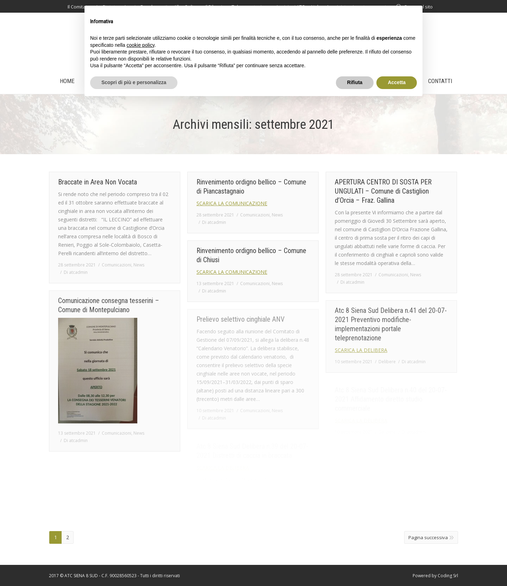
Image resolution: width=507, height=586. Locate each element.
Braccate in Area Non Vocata (97, 182)
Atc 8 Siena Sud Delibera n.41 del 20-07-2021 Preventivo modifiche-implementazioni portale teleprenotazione (391, 324)
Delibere (387, 362)
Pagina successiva (428, 537)
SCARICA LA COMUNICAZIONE (231, 203)
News (138, 265)
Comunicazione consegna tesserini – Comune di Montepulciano (108, 305)
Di (76, 272)
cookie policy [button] (141, 45)
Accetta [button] (397, 82)
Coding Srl (448, 576)
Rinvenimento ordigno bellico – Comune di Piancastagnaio (251, 186)
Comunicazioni (116, 265)
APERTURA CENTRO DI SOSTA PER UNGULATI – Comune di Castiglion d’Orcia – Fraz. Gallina (383, 191)
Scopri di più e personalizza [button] (133, 82)
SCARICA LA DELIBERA (361, 350)
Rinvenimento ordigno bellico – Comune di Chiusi (251, 255)
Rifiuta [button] (355, 82)
